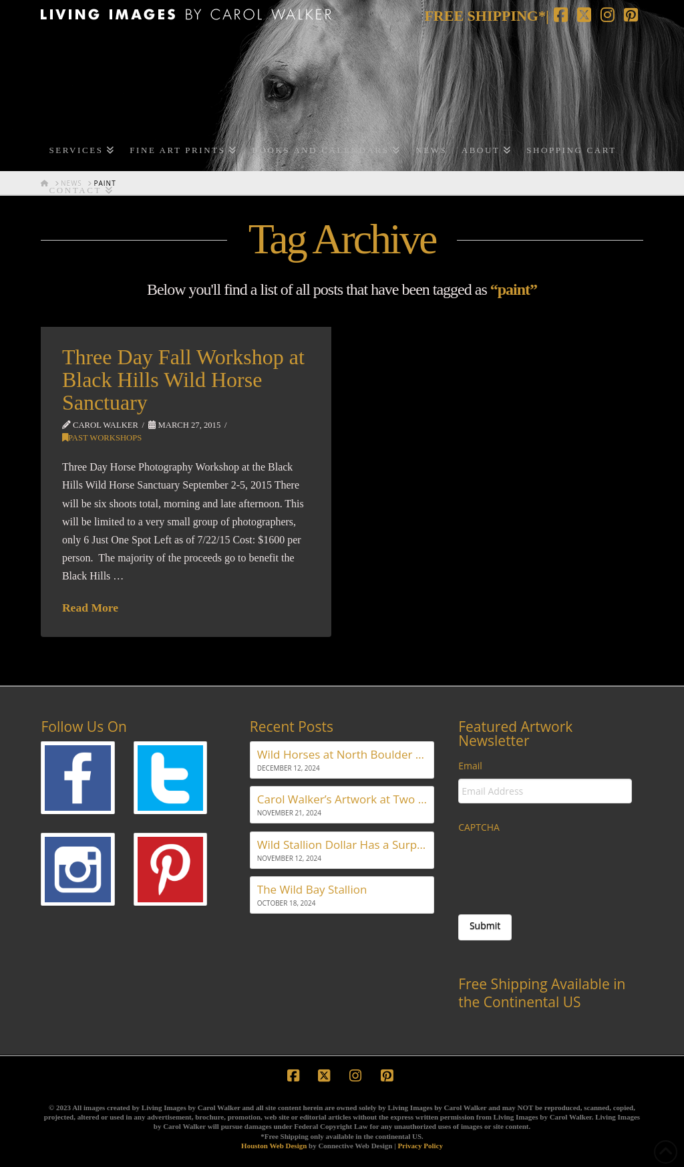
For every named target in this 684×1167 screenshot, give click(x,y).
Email (470, 766)
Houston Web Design (274, 1146)
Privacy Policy (420, 1146)
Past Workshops (102, 437)
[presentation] (559, 867)
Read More (90, 607)
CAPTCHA (479, 827)
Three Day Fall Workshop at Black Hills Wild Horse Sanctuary (183, 379)
